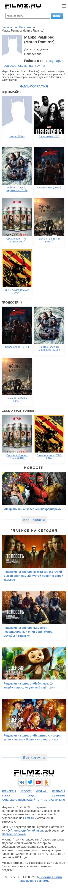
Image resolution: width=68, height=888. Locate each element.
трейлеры (9, 791)
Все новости (34, 520)
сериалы (58, 791)
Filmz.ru (28, 818)
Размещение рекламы (34, 880)
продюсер (9, 65)
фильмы (42, 791)
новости (26, 791)
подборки (58, 795)
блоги (6, 795)
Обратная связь (50, 877)
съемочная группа (31, 65)
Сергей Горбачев (14, 834)
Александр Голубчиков (26, 830)
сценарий (56, 61)
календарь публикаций (18, 799)
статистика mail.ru (51, 799)
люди (30, 795)
